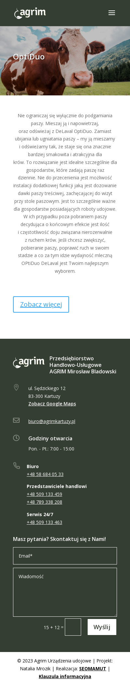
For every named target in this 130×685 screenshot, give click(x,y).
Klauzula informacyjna (65, 676)
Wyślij (102, 627)
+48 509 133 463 (44, 522)
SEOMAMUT (92, 668)
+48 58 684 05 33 (45, 474)
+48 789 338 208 (44, 502)
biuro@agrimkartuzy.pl (51, 421)
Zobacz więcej (41, 304)
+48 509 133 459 (44, 494)
